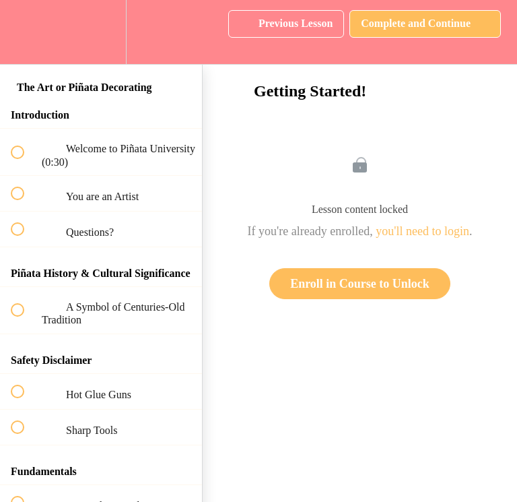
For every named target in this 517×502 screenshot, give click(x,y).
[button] (25, 32)
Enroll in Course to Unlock (359, 283)
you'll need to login (422, 231)
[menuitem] (101, 32)
